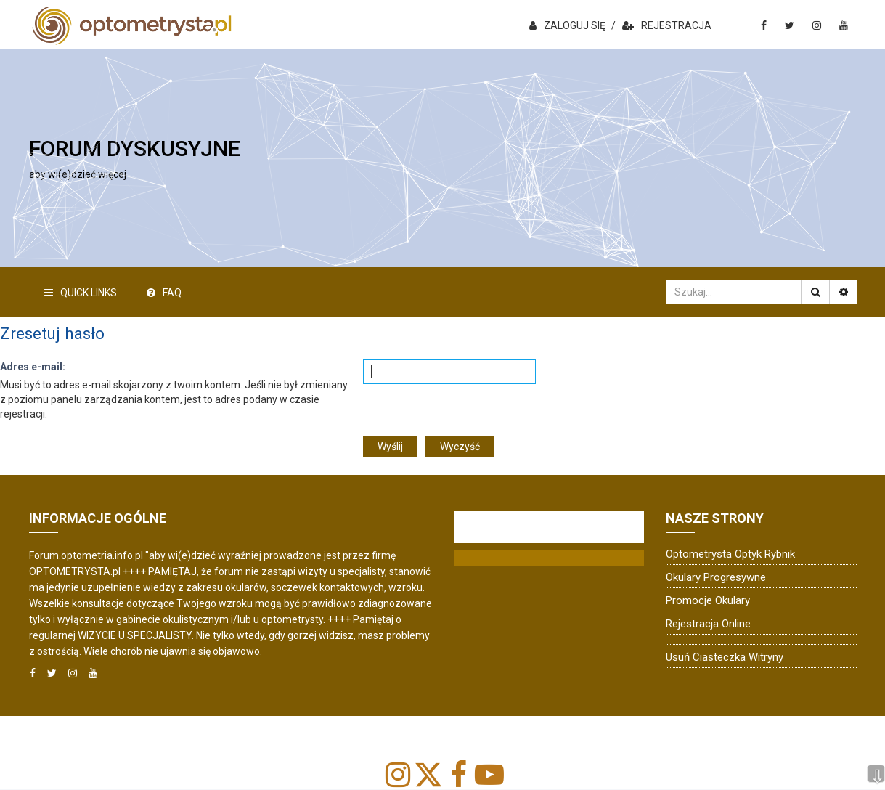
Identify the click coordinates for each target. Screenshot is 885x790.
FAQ (164, 292)
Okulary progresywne (716, 577)
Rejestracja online (708, 623)
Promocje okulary (708, 600)
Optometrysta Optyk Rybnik (730, 554)
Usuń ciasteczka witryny (724, 657)
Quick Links (80, 292)
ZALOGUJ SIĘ (567, 25)
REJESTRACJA (666, 25)
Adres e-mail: (32, 366)
